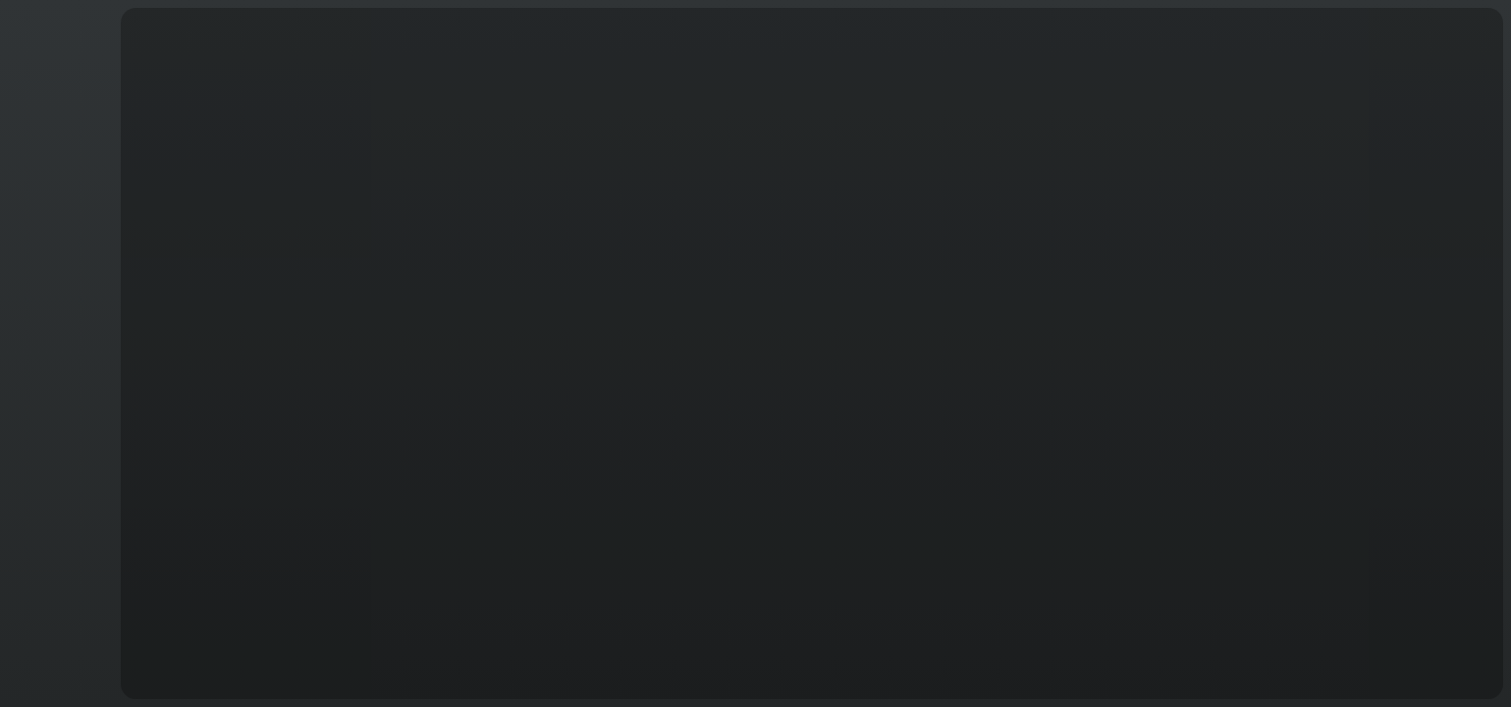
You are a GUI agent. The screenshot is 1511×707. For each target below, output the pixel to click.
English (57, 667)
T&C (56, 679)
